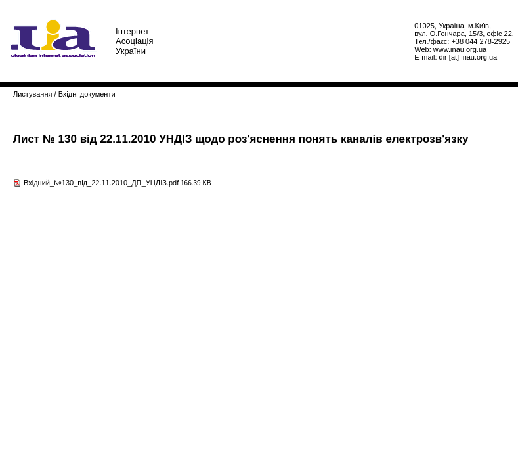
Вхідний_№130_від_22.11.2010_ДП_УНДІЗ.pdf (101, 183)
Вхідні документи (87, 94)
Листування (32, 94)
